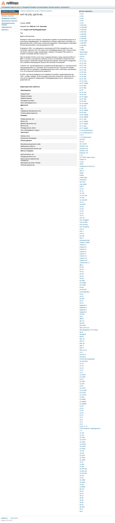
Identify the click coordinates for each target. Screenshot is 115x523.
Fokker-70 (83, 159)
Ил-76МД (83, 283)
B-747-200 (83, 94)
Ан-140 (82, 198)
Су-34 (81, 410)
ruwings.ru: (4, 518)
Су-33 (81, 408)
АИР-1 (82, 186)
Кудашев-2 (83, 307)
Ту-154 (82, 453)
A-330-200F (83, 27)
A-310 (81, 14)
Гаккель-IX (83, 251)
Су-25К (82, 384)
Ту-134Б (82, 442)
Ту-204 (82, 466)
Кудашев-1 (83, 305)
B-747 (81, 90)
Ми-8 (81, 332)
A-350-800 (83, 43)
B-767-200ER (84, 110)
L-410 (81, 168)
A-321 (81, 23)
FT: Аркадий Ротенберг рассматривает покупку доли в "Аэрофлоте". (45, 7)
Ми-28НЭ (83, 325)
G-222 (82, 162)
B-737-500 (83, 74)
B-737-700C (83, 81)
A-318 (81, 16)
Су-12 (81, 366)
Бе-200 (82, 236)
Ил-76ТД (82, 285)
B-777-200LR (84, 124)
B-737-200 (83, 68)
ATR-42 (82, 56)
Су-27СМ (83, 392)
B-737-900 (83, 88)
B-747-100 (83, 92)
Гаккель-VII (83, 258)
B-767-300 (83, 112)
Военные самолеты (8, 16)
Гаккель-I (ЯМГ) (85, 242)
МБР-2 (82, 319)
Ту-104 (82, 433)
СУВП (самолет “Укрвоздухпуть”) (90, 428)
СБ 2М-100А (84, 361)
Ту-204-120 (83, 471)
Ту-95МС (82, 487)
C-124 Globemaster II (86, 130)
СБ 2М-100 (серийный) (87, 359)
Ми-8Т (82, 336)
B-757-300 (83, 108)
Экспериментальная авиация (8, 24)
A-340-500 (83, 36)
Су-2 (81, 372)
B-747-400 (83, 101)
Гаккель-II (83, 245)
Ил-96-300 (83, 289)
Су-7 (81, 422)
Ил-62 (82, 278)
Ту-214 (82, 475)
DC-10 (82, 141)
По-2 (81, 352)
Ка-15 (81, 294)
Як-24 (81, 496)
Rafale (82, 175)
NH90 (81, 173)
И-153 (82, 267)
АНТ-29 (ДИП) (84, 220)
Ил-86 (82, 287)
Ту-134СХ (83, 446)
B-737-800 (83, 86)
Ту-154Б (82, 457)
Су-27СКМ (83, 390)
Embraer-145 (84, 150)
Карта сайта (14, 518)
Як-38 (81, 500)
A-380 (81, 47)
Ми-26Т (82, 323)
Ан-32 (81, 211)
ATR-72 (82, 59)
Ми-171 (82, 321)
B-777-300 (83, 126)
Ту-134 (82, 435)
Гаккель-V (83, 254)
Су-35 (81, 413)
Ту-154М (82, 460)
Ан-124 (82, 193)
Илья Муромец (84, 292)
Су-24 (81, 379)
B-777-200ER (84, 121)
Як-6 (81, 509)
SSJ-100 (82, 182)
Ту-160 (82, 464)
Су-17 (81, 370)
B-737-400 (83, 72)
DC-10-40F (83, 144)
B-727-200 (83, 63)
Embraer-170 (84, 153)
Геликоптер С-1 (85, 262)
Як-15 (81, 491)
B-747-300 (83, 99)
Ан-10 (81, 189)
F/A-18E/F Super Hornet (87, 157)
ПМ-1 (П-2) (83, 350)
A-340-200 (83, 32)
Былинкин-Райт (85, 240)
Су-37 (81, 415)
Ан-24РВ (82, 204)
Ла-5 (81, 316)
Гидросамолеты (7, 27)
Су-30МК (82, 399)
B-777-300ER (84, 128)
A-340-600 (83, 38)
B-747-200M (83, 97)
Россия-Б (83, 357)
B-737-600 (83, 77)
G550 (81, 164)
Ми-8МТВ (83, 334)
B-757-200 (83, 106)
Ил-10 (82, 269)
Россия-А (83, 354)
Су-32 (81, 406)
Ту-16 (81, 462)
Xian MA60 (83, 184)
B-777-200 (83, 119)
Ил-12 (82, 271)
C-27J (81, 135)
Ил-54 (82, 276)
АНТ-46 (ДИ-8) (84, 227)
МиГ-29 (82, 343)
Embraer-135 (84, 148)
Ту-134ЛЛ (83, 444)
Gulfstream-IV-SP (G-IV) (87, 166)
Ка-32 (81, 303)
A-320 (81, 20)
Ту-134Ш (82, 449)
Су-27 (81, 386)
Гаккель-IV (83, 249)
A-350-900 (83, 45)
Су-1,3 (82, 363)
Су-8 (81, 424)
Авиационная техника (10, 13)
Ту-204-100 (83, 469)
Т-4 (81, 431)
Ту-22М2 (82, 480)
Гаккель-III (83, 247)
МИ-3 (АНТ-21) (84, 328)
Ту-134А (82, 437)
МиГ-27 (82, 341)
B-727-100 (83, 61)
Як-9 (81, 511)
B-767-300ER (84, 115)
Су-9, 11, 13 (83, 426)
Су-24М (82, 381)
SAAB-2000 (83, 177)
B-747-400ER (84, 103)
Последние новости (9, 7)
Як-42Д (82, 507)
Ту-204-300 (83, 473)
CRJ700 (82, 139)
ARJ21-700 (83, 54)
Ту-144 (82, 451)
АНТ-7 (82, 231)
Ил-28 (82, 274)
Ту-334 (82, 484)
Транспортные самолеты (10, 20)
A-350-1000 (83, 41)
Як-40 (81, 502)
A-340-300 (83, 34)
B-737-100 (83, 65)
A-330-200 (83, 25)
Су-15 (81, 368)
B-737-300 (83, 70)
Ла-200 (82, 314)
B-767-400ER (84, 117)
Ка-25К (82, 298)
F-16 (81, 155)
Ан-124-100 (83, 195)
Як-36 (81, 498)
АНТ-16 (82, 218)
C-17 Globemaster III (86, 133)
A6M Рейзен (84, 52)
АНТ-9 (82, 233)
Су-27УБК (83, 395)
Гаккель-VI (83, 256)
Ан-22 (81, 202)
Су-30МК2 (83, 401)
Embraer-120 (84, 146)
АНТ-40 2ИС (84, 222)
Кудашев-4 (83, 312)
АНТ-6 (82, 229)
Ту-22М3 (82, 482)
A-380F (82, 50)
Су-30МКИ (83, 404)
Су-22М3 (82, 375)
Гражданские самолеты (9, 18)
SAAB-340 (83, 180)
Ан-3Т (82, 213)
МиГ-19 (82, 339)
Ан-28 (81, 209)
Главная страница (8, 11)
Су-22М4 (82, 377)
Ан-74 (81, 215)
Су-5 (81, 417)
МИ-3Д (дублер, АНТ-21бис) (89, 330)
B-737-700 (83, 79)
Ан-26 (81, 207)
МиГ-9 (82, 348)
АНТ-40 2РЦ (84, 224)
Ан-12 (81, 191)
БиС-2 (82, 238)
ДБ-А (81, 265)
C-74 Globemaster (85, 137)
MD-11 (82, 171)
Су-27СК (82, 388)
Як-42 (81, 505)
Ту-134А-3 (83, 439)
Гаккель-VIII (83, 260)
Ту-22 (81, 478)
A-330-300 (83, 30)
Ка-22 (81, 296)
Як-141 (82, 489)
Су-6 (81, 419)
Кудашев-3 (83, 310)
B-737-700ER (84, 83)
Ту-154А (82, 455)
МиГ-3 (82, 345)
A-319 (81, 18)
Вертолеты (5, 29)
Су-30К (82, 397)
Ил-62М (82, 280)
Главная (22, 11)
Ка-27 (81, 301)
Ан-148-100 (83, 200)
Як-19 (81, 493)
